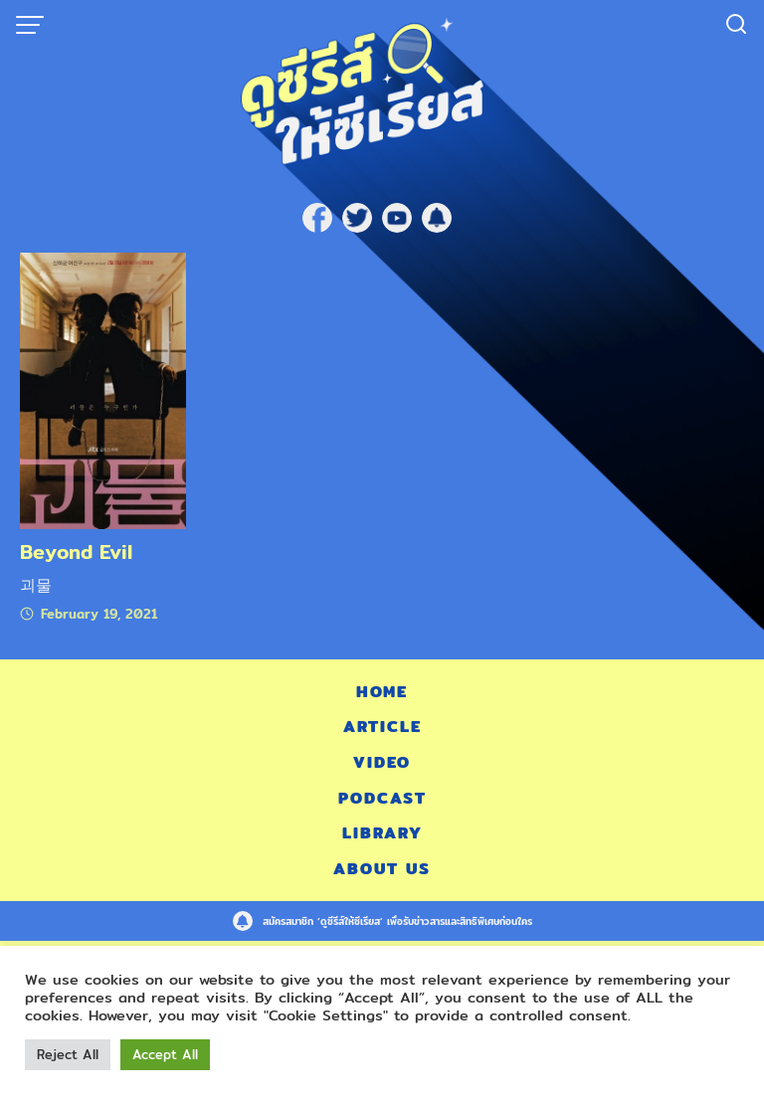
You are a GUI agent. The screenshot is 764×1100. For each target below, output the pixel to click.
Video (382, 762)
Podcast (382, 798)
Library (382, 833)
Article (382, 726)
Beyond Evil (76, 551)
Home (382, 691)
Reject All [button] (67, 1054)
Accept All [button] (165, 1054)
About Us (382, 868)
